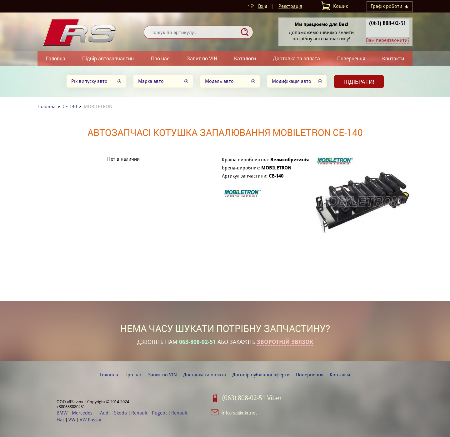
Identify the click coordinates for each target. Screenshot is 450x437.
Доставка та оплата (296, 58)
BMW (63, 413)
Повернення (351, 58)
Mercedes (83, 413)
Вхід (262, 6)
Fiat (61, 420)
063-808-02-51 (197, 342)
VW (72, 420)
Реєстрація (290, 6)
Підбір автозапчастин (108, 58)
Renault (140, 413)
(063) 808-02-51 (387, 23)
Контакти (393, 58)
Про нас (160, 58)
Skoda (121, 413)
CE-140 (69, 106)
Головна (55, 58)
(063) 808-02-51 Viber (252, 397)
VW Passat (91, 420)
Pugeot (160, 413)
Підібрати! (358, 81)
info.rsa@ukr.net (239, 413)
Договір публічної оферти (261, 375)
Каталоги (245, 58)
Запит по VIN (202, 58)
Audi (105, 413)
